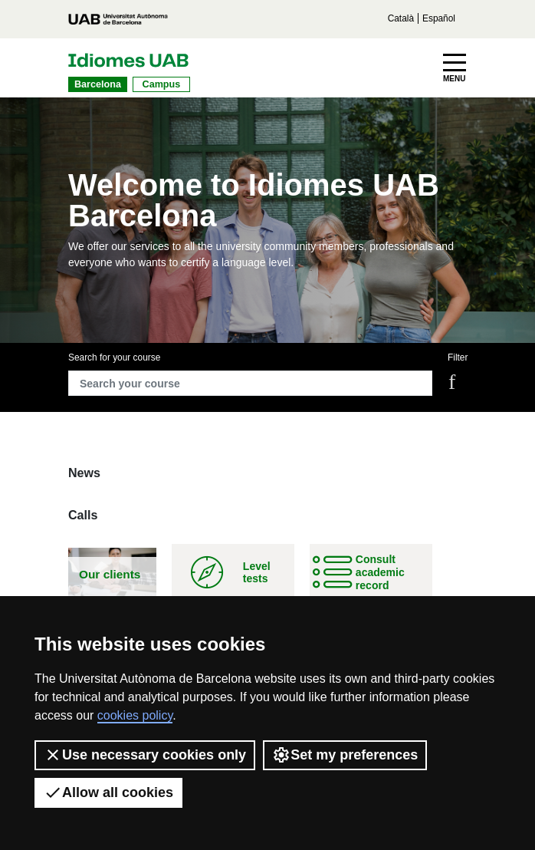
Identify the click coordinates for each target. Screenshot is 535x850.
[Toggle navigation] (454, 68)
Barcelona (97, 84)
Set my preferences (345, 755)
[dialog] (506, 819)
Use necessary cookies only (145, 755)
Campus (162, 84)
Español (438, 18)
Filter (457, 357)
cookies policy (134, 715)
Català (401, 18)
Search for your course (114, 357)
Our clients (109, 574)
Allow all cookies (108, 792)
